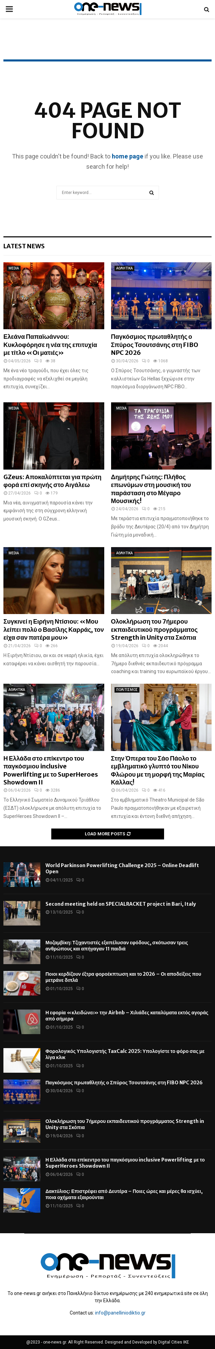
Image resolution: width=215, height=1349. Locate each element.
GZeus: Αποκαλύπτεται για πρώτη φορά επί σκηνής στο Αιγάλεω (52, 481)
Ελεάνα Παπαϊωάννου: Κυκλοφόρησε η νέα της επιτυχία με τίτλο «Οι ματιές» (50, 345)
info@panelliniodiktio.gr (120, 1313)
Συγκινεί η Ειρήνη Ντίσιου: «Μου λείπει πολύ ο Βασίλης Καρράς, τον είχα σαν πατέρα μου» (53, 629)
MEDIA (14, 268)
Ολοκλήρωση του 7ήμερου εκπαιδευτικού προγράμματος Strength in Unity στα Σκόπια (154, 629)
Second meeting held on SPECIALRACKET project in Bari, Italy (120, 904)
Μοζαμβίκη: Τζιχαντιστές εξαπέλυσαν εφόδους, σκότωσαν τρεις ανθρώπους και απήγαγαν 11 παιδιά (116, 946)
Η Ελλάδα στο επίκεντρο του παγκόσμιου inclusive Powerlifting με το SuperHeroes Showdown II (50, 770)
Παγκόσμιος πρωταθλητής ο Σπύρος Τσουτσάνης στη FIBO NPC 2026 (154, 345)
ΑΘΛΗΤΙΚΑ (124, 268)
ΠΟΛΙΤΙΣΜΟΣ (127, 690)
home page (127, 156)
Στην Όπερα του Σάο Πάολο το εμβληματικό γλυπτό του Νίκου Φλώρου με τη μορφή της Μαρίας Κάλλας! (158, 770)
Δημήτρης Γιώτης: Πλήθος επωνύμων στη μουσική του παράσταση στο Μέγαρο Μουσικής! (151, 489)
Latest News (24, 246)
